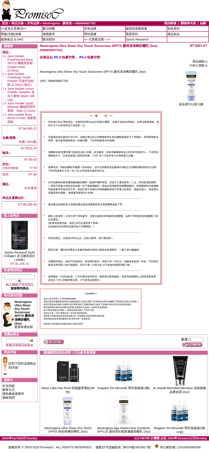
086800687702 (85, 23)
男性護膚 (90, 34)
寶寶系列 (132, 34)
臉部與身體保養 (136, 28)
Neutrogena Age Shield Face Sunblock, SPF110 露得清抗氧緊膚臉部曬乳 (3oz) (124, 429)
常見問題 (8, 386)
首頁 (5, 23)
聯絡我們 (8, 397)
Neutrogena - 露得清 (57, 23)
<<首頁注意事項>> (13, 28)
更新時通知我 (24, 314)
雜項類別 (48, 39)
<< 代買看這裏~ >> (97, 39)
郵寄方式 (8, 390)
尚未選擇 (30, 188)
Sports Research (137, 39)
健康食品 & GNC (12, 39)
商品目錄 (17, 23)
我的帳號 (170, 23)
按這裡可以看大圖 (191, 103)
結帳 (203, 23)
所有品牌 (33, 23)
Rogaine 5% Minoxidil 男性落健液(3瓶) (124, 388)
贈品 (5, 184)
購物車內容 (188, 23)
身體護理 (48, 34)
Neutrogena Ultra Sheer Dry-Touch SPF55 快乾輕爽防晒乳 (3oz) (67, 429)
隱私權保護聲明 (13, 393)
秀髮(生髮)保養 (11, 34)
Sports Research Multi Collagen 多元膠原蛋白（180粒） (19, 256)
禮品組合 (173, 34)
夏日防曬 (48, 28)
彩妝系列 (173, 28)
